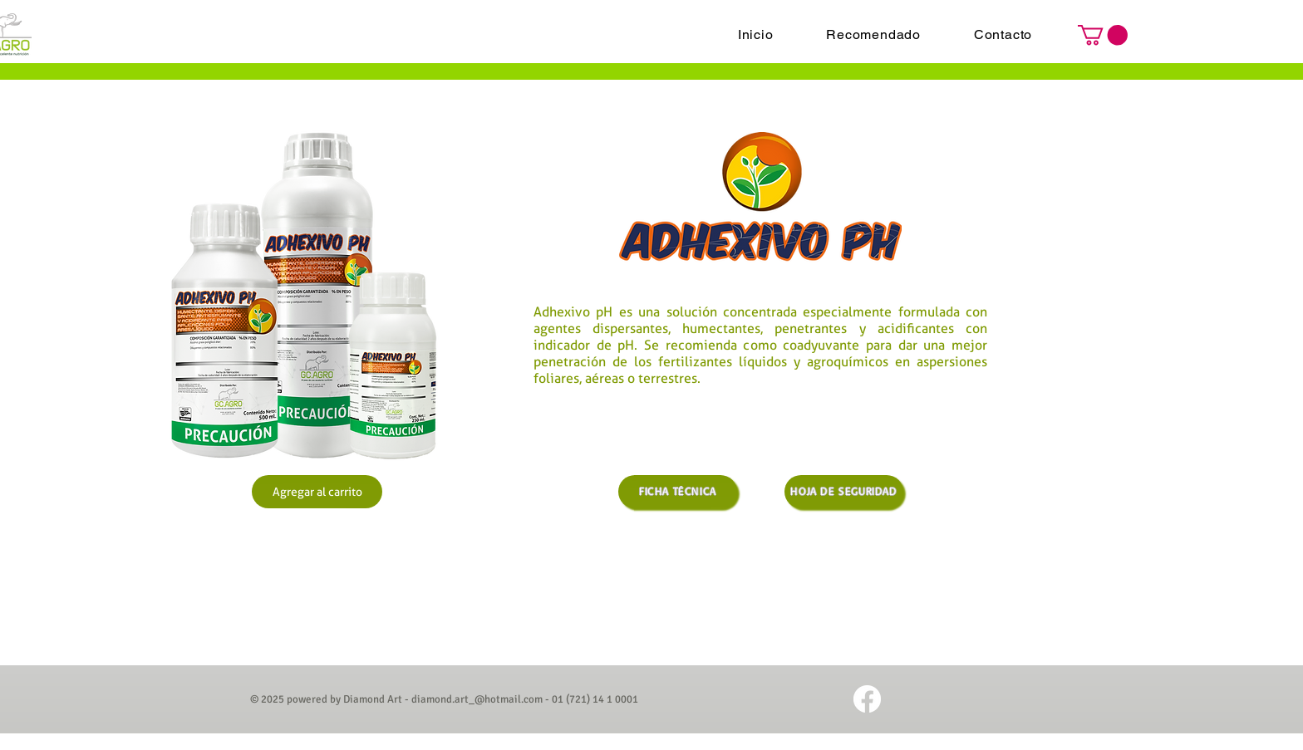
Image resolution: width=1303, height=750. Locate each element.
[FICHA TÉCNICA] (677, 491)
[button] (1103, 35)
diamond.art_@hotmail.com (477, 699)
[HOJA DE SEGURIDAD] (843, 491)
